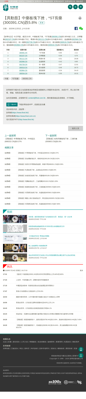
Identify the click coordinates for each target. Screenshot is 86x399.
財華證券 (38, 1)
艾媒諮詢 (14, 348)
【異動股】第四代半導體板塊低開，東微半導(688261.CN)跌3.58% (40, 164)
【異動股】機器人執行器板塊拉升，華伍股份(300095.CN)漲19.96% (40, 198)
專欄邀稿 (32, 342)
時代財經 (34, 348)
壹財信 (53, 348)
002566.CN (76, 39)
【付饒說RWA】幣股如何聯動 (39, 236)
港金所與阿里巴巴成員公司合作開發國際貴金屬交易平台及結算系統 (52, 255)
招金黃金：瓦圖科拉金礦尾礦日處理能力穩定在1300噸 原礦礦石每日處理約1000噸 (44, 314)
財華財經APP (59, 1)
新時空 (26, 348)
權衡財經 (61, 348)
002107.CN (9, 39)
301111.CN (42, 39)
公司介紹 (24, 342)
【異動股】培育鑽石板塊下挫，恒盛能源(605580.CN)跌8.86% (38, 192)
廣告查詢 (16, 342)
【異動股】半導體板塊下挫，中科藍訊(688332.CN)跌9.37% (38, 153)
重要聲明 (59, 342)
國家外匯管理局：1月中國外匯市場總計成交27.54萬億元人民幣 (38, 297)
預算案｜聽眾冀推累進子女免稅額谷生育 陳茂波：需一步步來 (50, 217)
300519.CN (64, 42)
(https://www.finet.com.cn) (25, 116)
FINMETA (30, 1)
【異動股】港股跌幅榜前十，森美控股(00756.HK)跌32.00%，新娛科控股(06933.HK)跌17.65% (48, 319)
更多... (76, 348)
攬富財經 (69, 348)
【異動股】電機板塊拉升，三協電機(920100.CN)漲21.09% (37, 181)
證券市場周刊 (44, 348)
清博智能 (6, 348)
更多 (81, 270)
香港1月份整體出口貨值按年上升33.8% (29, 291)
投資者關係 (42, 342)
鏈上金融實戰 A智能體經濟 (38, 246)
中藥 (6, 79)
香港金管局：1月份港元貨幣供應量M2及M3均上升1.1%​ (35, 302)
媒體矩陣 (48, 1)
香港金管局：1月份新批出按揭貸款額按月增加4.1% (34, 308)
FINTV (21, 1)
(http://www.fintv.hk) (26, 119)
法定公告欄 (7, 342)
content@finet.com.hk (36, 98)
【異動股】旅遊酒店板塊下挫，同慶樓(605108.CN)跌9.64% (38, 175)
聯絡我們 (79, 1)
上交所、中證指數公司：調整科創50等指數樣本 (32, 280)
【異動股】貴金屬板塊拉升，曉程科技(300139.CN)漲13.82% (38, 158)
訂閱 (6, 1)
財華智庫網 (13, 1)
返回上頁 (75, 128)
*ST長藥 (15, 79)
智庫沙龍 (70, 1)
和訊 (21, 348)
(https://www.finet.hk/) (20, 113)
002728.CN (30, 42)
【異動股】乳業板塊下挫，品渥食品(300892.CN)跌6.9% (36, 170)
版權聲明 (51, 342)
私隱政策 (67, 342)
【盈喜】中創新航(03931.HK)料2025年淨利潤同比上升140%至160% (39, 274)
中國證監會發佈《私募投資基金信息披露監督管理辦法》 (35, 285)
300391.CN (56, 37)
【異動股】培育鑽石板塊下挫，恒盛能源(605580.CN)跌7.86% (38, 204)
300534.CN (52, 45)
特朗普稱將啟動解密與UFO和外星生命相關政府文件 (47, 226)
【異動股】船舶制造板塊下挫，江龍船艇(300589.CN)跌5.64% (38, 187)
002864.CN (18, 45)
